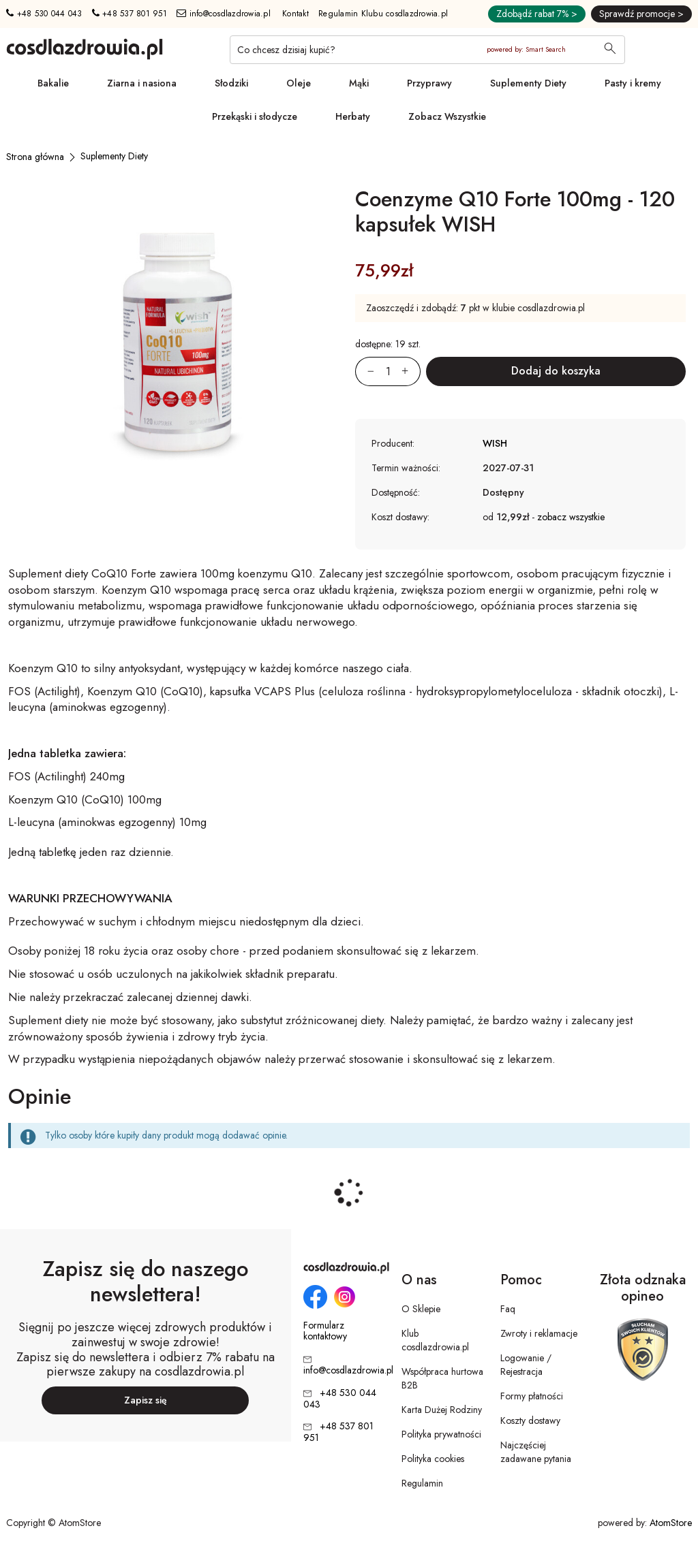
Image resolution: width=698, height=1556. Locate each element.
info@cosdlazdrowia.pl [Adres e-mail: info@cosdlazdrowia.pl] (224, 13)
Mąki (359, 83)
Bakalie (53, 83)
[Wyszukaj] (610, 49)
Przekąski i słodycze (254, 116)
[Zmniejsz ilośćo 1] (364, 371)
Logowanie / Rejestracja (525, 1364)
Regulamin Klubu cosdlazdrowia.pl (383, 13)
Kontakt (295, 13)
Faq (507, 1309)
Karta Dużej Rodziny (441, 1409)
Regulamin (422, 1483)
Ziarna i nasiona (142, 83)
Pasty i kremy (633, 83)
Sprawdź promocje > (641, 13)
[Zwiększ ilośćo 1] (411, 371)
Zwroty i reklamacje (538, 1333)
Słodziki (231, 83)
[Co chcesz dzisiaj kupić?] (427, 49)
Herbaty (352, 116)
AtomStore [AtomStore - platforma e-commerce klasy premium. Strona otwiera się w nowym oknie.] (671, 1522)
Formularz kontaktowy (325, 1331)
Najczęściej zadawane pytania (535, 1451)
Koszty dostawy (530, 1420)
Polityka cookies (432, 1458)
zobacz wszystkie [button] (571, 517)
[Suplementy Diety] (114, 156)
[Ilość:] (387, 371)
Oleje (298, 83)
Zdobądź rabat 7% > (536, 13)
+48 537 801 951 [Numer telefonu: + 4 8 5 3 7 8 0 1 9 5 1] (129, 13)
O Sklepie (420, 1309)
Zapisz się (145, 1400)
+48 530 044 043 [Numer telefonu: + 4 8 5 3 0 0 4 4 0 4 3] (44, 13)
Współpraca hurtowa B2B (442, 1378)
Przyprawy (429, 83)
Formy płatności (531, 1396)
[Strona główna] (35, 156)
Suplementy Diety (528, 83)
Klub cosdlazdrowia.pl (435, 1340)
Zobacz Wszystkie (447, 116)
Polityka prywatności (441, 1434)
